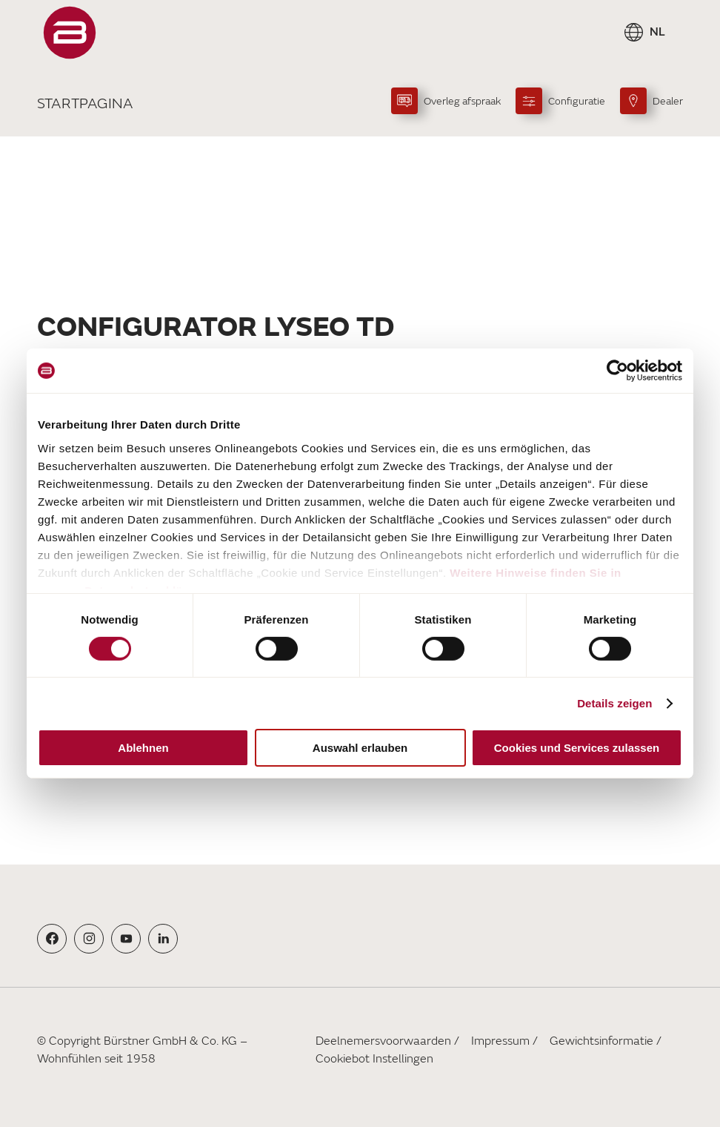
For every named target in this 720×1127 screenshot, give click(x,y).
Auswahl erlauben (360, 747)
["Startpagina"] (69, 32)
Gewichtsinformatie (601, 1041)
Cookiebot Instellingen (374, 1058)
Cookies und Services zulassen (576, 747)
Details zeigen (614, 703)
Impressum (500, 1041)
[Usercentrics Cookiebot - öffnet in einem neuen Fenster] (617, 371)
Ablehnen (143, 747)
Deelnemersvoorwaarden (383, 1041)
